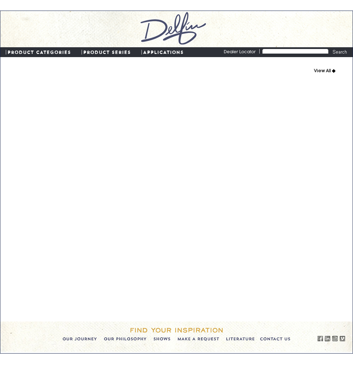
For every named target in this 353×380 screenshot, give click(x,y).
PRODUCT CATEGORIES (39, 52)
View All (323, 71)
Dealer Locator (240, 52)
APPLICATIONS (163, 52)
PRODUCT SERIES (107, 52)
